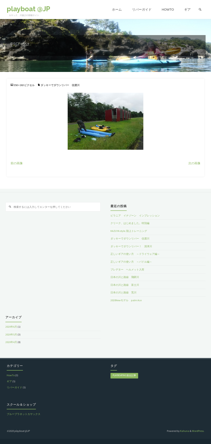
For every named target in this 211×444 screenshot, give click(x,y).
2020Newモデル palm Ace (126, 300)
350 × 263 (19, 85)
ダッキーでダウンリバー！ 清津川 (131, 246)
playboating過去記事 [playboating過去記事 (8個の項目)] (124, 375)
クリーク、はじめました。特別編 (129, 223)
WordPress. (198, 431)
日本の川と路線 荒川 (123, 292)
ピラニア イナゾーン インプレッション (135, 215)
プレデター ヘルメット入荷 (127, 269)
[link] (200, 9)
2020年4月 (11, 342)
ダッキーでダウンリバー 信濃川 (60, 85)
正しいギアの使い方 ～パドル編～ (131, 261)
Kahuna (184, 431)
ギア (9, 381)
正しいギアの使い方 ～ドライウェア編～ (135, 253)
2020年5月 (11, 334)
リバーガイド (14, 387)
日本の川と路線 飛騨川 (124, 277)
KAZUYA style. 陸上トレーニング (128, 231)
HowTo (11, 375)
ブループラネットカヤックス (23, 414)
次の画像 (194, 163)
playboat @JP (28, 9)
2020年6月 (11, 326)
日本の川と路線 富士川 (124, 284)
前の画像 (17, 163)
